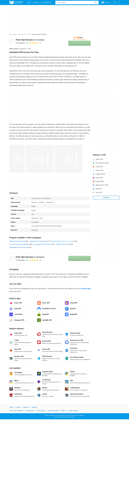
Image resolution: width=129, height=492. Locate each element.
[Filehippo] (16, 2)
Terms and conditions (16, 410)
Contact (18, 407)
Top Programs (46, 2)
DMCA (63, 410)
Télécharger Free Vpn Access (18, 247)
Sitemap (34, 407)
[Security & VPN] (22, 34)
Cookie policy (29, 410)
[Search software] (95, 2)
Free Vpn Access (30, 40)
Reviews (36, 2)
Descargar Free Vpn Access (42, 244)
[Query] (77, 2)
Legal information (53, 410)
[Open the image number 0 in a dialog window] (17, 159)
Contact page (85, 288)
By (20, 43)
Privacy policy (40, 410)
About (11, 407)
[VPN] (29, 34)
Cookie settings (73, 410)
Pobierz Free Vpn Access (17, 241)
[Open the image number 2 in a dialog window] (69, 158)
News (29, 2)
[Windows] (14, 34)
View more (106, 197)
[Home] (10, 34)
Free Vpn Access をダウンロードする (62, 241)
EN (116, 2)
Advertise (26, 407)
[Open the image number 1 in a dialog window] (40, 158)
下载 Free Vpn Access (63, 244)
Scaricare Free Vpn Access (38, 241)
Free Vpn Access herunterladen (19, 244)
